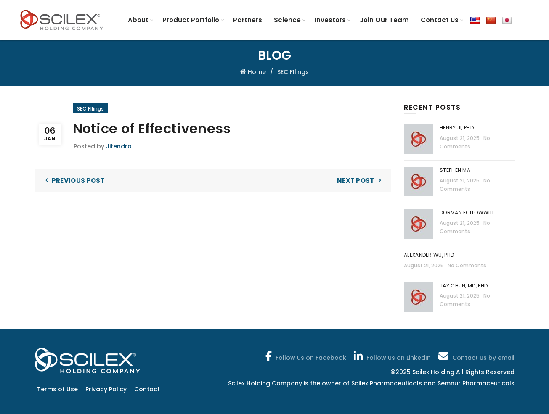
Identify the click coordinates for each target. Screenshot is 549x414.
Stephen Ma (455, 170)
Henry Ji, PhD (457, 127)
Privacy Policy (106, 389)
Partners (247, 20)
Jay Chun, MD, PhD (464, 285)
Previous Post (78, 180)
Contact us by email (476, 356)
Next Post (355, 180)
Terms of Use (57, 389)
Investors (330, 20)
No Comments (467, 265)
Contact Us (440, 20)
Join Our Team (384, 20)
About (138, 20)
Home (257, 72)
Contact (147, 389)
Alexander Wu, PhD (429, 254)
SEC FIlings (293, 72)
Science (287, 20)
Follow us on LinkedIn (391, 356)
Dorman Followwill (468, 212)
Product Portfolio (190, 20)
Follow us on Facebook (305, 356)
